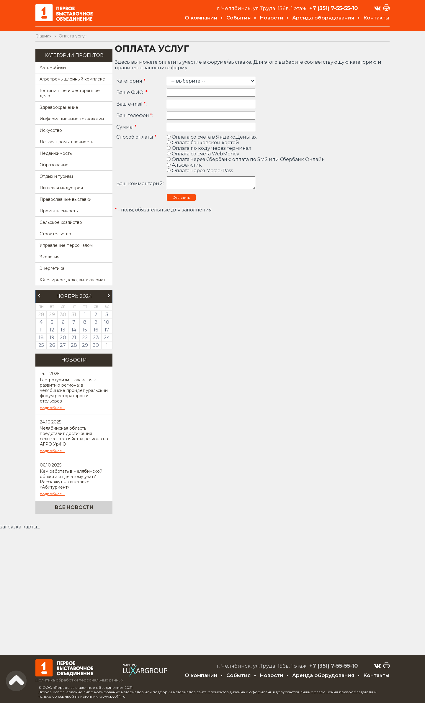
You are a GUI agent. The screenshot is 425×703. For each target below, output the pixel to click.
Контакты (376, 18)
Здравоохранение (59, 107)
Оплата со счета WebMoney (203, 154)
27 (63, 345)
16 (96, 330)
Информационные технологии (72, 118)
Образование (54, 164)
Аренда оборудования (323, 18)
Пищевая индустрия (61, 187)
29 (85, 345)
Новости (271, 18)
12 (52, 330)
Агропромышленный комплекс (72, 79)
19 (52, 337)
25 (41, 345)
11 (41, 330)
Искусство (51, 130)
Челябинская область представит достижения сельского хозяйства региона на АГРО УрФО (74, 436)
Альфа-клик (184, 165)
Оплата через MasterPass (200, 170)
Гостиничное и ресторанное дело (70, 93)
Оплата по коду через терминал (209, 148)
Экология (49, 256)
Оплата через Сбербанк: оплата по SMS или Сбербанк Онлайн (246, 159)
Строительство (55, 233)
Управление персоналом (66, 245)
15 (85, 330)
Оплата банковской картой (203, 142)
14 (73, 330)
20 (63, 337)
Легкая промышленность (66, 141)
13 (63, 330)
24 (107, 337)
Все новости (74, 507)
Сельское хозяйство (61, 222)
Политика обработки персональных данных (79, 680)
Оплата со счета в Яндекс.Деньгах (211, 137)
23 (96, 337)
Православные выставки (65, 199)
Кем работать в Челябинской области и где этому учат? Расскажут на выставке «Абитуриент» (71, 479)
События (238, 18)
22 (85, 337)
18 (41, 337)
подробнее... (52, 407)
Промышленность (59, 210)
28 (74, 345)
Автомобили (53, 67)
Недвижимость (56, 153)
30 (96, 345)
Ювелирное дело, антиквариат (72, 279)
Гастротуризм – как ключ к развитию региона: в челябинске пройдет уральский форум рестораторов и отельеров (74, 390)
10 (106, 322)
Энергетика (52, 268)
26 (52, 345)
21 (73, 337)
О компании (201, 18)
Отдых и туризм (56, 176)
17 (106, 330)
